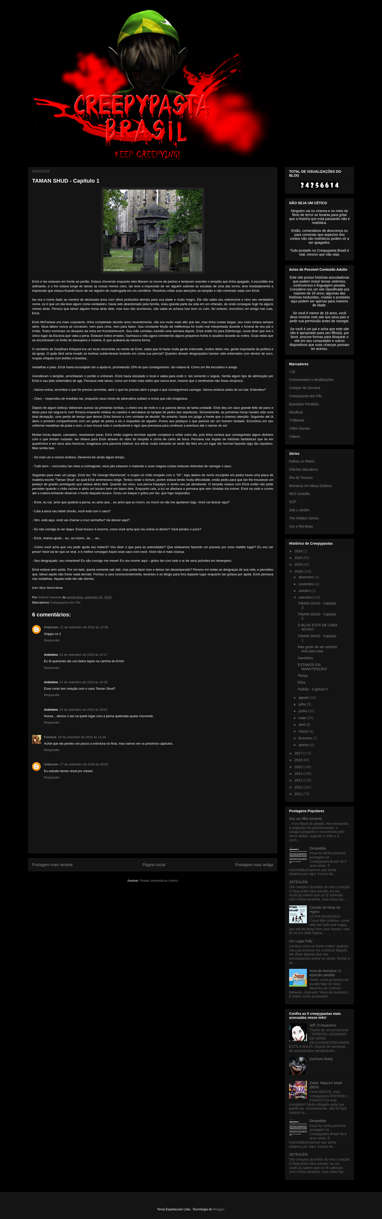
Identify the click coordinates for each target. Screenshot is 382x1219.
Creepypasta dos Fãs (65, 602)
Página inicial (154, 865)
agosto (304, 698)
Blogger (218, 1209)
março (303, 731)
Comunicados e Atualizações (311, 380)
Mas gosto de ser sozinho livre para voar (317, 649)
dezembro (306, 577)
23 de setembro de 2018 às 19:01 (83, 709)
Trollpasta (296, 420)
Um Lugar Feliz (301, 941)
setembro (306, 597)
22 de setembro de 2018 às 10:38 (83, 682)
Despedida (318, 848)
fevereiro (305, 738)
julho (302, 704)
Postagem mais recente (52, 865)
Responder (52, 640)
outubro (304, 591)
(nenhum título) (321, 1059)
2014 (299, 774)
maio (302, 718)
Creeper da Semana (304, 388)
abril (302, 725)
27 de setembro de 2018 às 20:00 (84, 764)
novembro (306, 584)
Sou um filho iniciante (305, 819)
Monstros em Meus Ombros (310, 486)
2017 (299, 753)
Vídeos (294, 437)
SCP (292, 502)
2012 (299, 787)
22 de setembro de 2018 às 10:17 (83, 655)
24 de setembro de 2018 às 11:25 (82, 737)
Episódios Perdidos (304, 404)
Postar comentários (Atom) (159, 880)
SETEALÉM (298, 882)
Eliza (301, 682)
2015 (299, 767)
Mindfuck (296, 412)
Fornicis (50, 737)
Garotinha (305, 658)
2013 (299, 780)
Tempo (303, 676)
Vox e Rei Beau (301, 526)
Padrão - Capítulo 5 (313, 689)
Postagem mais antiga (254, 865)
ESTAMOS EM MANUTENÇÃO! (312, 667)
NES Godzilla (299, 494)
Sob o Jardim (299, 510)
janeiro (304, 745)
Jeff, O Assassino (323, 1025)
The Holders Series (304, 518)
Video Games (299, 428)
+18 (292, 372)
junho (303, 711)
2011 (299, 794)
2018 (299, 571)
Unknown (51, 627)
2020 (299, 558)
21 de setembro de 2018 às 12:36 (84, 627)
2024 (299, 551)
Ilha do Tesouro (301, 478)
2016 (299, 760)
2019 (299, 564)
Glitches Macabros (303, 469)
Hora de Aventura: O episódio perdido (325, 973)
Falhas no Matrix (302, 461)
